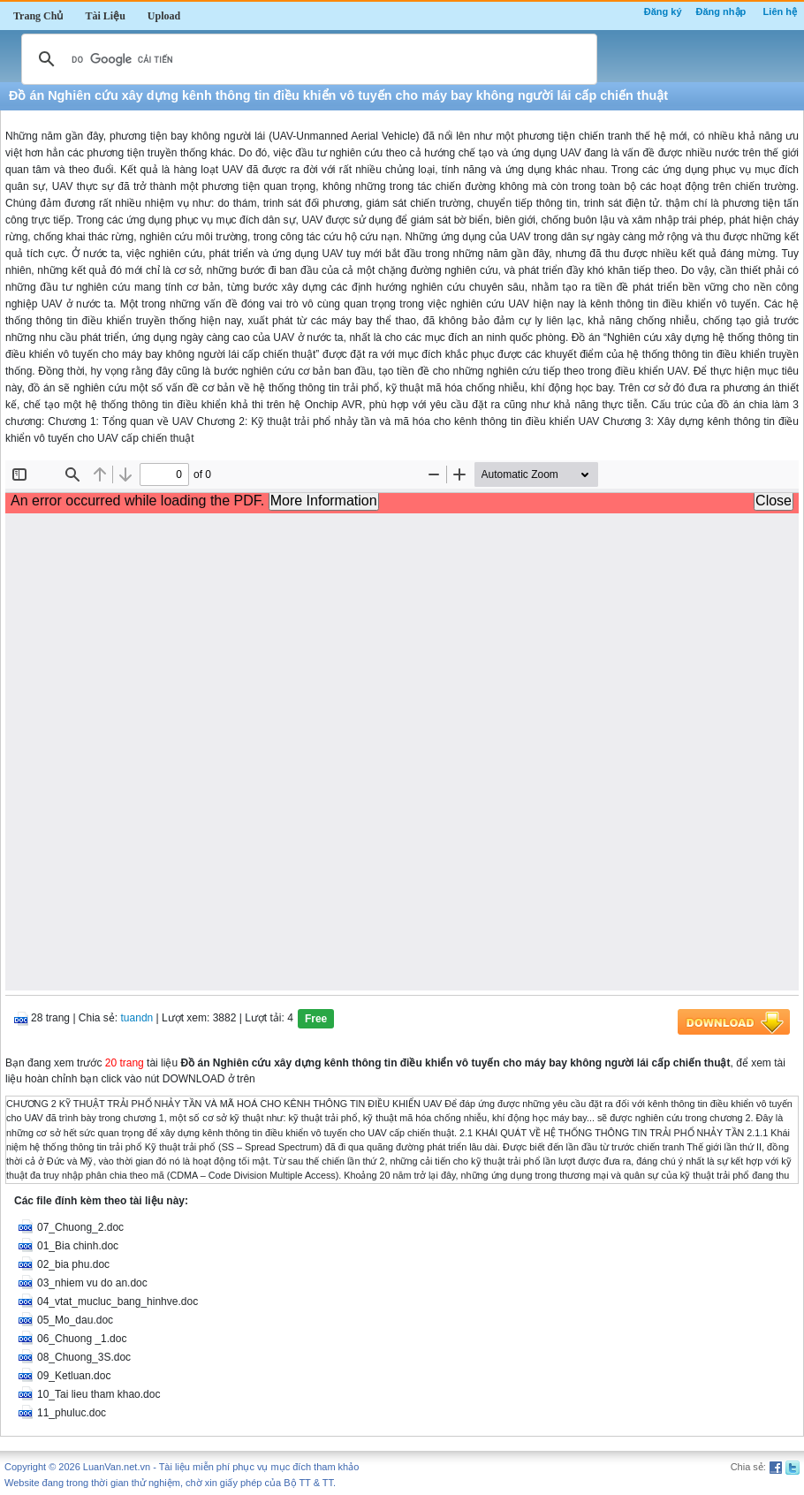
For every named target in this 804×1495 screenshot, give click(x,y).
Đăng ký (663, 11)
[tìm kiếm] (307, 59)
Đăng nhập (721, 11)
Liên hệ (780, 11)
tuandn (137, 1018)
